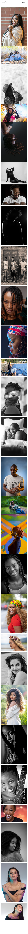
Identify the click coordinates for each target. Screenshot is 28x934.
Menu (24, 2)
